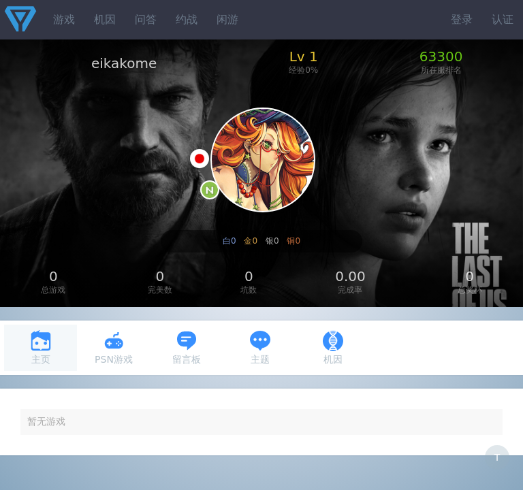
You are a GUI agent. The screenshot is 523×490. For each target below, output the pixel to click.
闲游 (227, 19)
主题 (260, 347)
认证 (502, 19)
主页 (41, 347)
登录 (462, 19)
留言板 (186, 347)
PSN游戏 (114, 347)
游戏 (64, 19)
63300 (441, 56)
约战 (186, 19)
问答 (146, 19)
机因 (105, 19)
